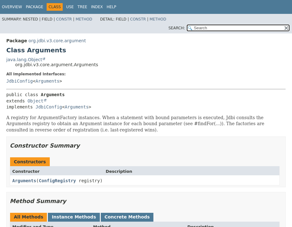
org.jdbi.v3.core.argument (57, 40)
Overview (12, 7)
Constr (64, 19)
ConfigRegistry (57, 180)
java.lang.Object (24, 59)
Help (111, 7)
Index (97, 7)
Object (35, 100)
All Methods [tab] (28, 216)
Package (34, 7)
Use (70, 7)
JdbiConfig (19, 81)
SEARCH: (177, 28)
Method (84, 19)
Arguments (48, 81)
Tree (82, 7)
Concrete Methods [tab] (127, 216)
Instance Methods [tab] (74, 216)
